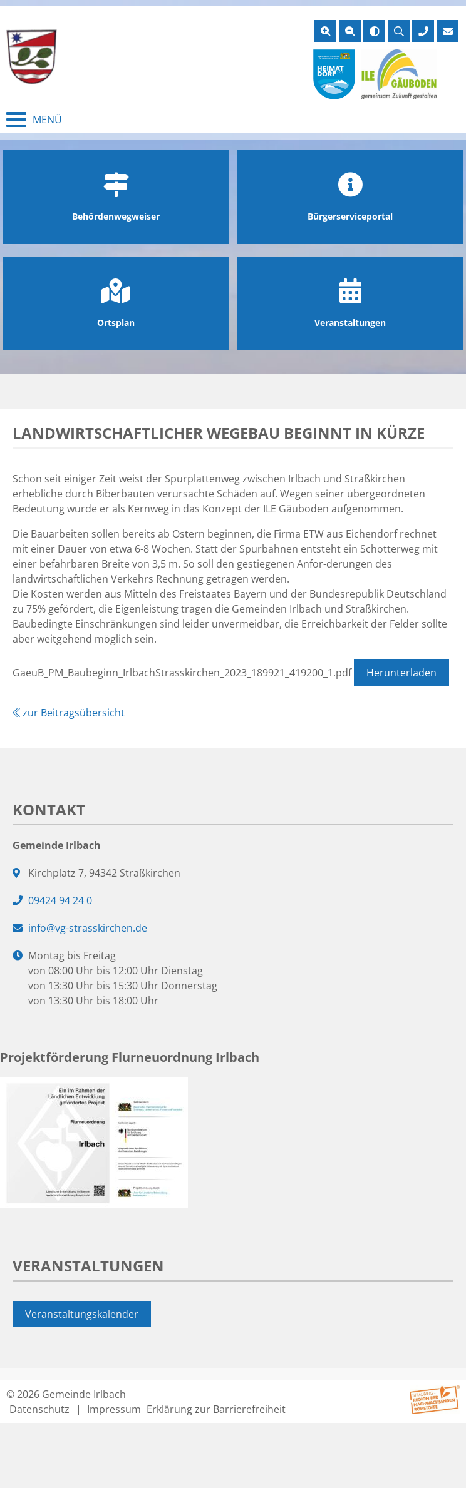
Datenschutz (39, 1409)
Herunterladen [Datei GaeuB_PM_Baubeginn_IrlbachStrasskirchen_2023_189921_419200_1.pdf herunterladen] (401, 673)
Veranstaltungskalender (81, 1314)
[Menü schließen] (34, 119)
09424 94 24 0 (60, 900)
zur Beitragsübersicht (69, 713)
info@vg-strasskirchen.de (87, 928)
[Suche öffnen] (399, 31)
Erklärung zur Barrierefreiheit (216, 1409)
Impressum (114, 1409)
